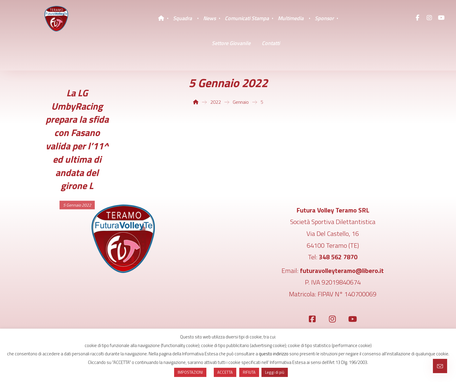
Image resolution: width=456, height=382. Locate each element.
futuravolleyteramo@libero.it (342, 271)
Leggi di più (274, 372)
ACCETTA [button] (225, 372)
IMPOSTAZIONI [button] (190, 372)
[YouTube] (441, 18)
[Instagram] (429, 18)
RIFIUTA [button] (249, 372)
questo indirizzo (273, 353)
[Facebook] (417, 18)
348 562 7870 (338, 257)
